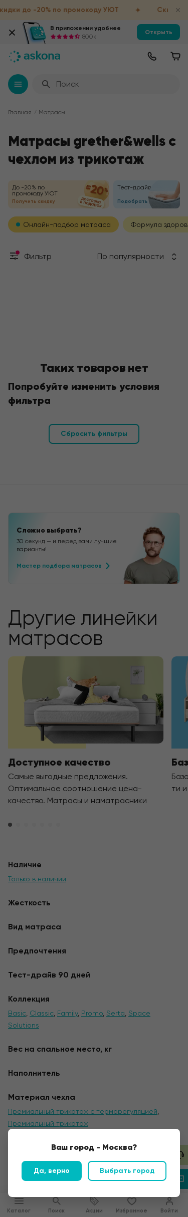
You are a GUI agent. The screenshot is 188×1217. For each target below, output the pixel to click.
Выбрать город (127, 1170)
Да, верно (52, 1170)
